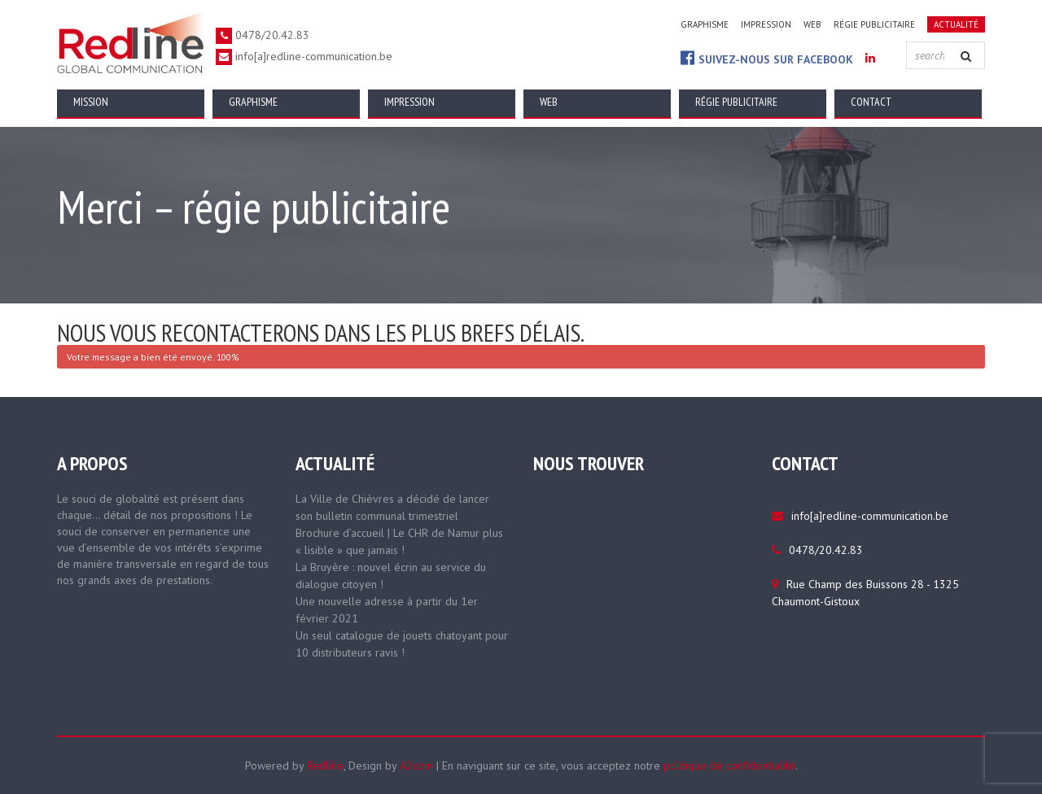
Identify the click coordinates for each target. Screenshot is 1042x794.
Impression (766, 24)
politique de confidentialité (729, 765)
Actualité (956, 24)
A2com (416, 765)
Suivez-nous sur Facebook (767, 58)
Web (812, 24)
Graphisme (705, 24)
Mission (90, 101)
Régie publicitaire (874, 24)
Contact (871, 101)
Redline (325, 765)
